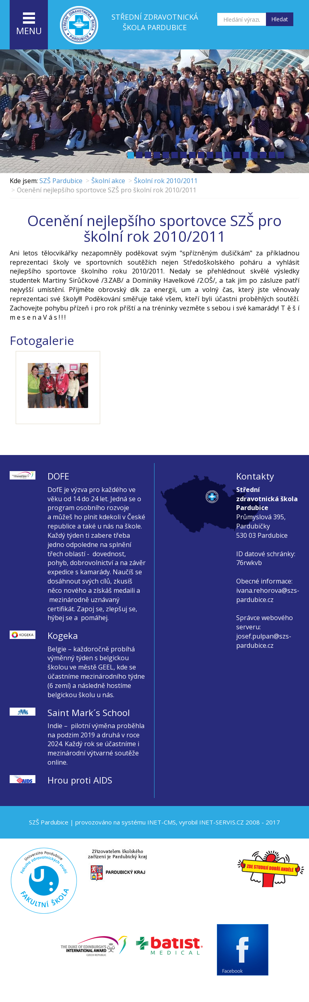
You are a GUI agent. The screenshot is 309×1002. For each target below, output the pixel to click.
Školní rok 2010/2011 (166, 180)
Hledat (279, 19)
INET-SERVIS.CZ (221, 822)
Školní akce (108, 180)
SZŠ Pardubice (60, 180)
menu (29, 24)
